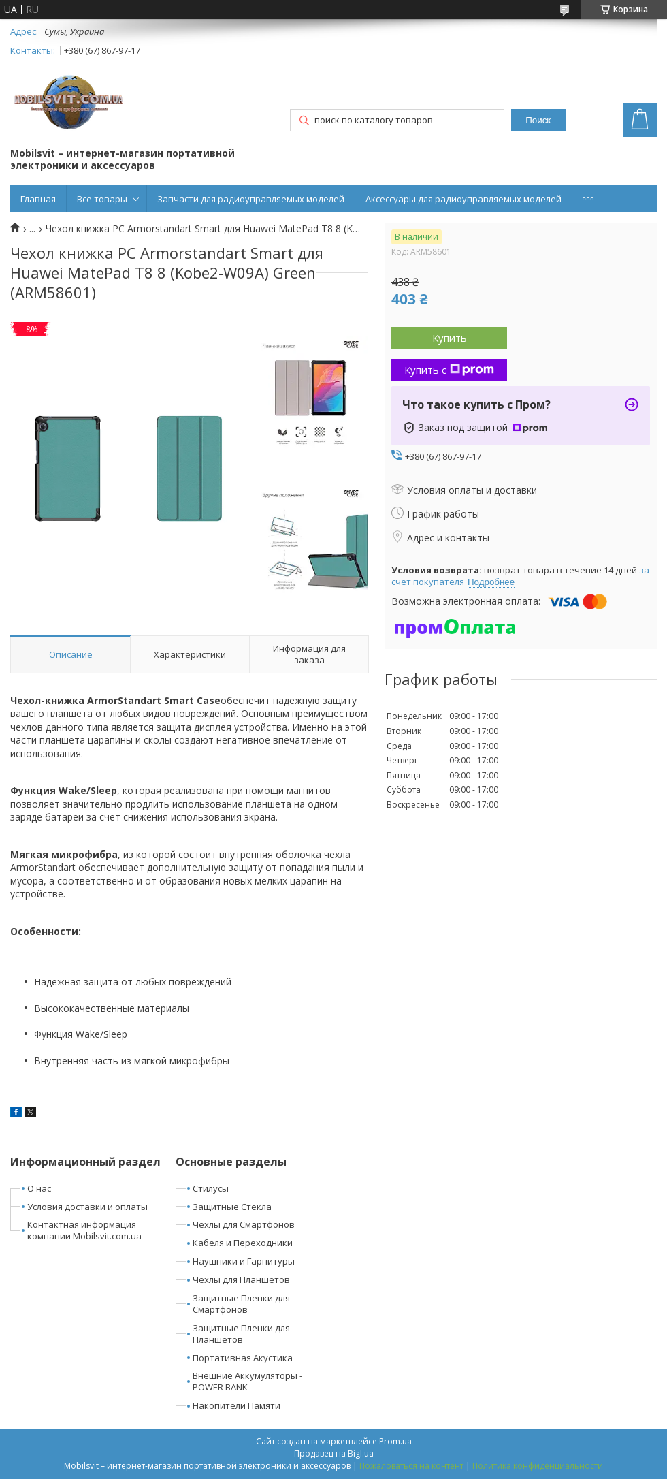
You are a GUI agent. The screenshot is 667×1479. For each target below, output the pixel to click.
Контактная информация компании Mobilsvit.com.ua (84, 1230)
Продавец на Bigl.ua (334, 1453)
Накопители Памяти (236, 1405)
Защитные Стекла (232, 1206)
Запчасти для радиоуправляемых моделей (250, 199)
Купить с (449, 370)
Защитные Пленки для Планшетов (241, 1334)
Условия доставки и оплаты (87, 1206)
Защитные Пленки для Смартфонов (241, 1304)
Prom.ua (395, 1441)
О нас (39, 1188)
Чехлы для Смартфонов (244, 1224)
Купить (449, 338)
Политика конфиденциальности (537, 1466)
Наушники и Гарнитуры (244, 1261)
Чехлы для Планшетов (241, 1279)
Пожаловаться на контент (411, 1466)
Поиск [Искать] (538, 120)
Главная (38, 199)
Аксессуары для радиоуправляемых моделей (463, 199)
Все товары (102, 199)
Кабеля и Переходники (243, 1243)
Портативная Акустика (243, 1358)
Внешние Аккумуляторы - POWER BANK (247, 1381)
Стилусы (211, 1188)
